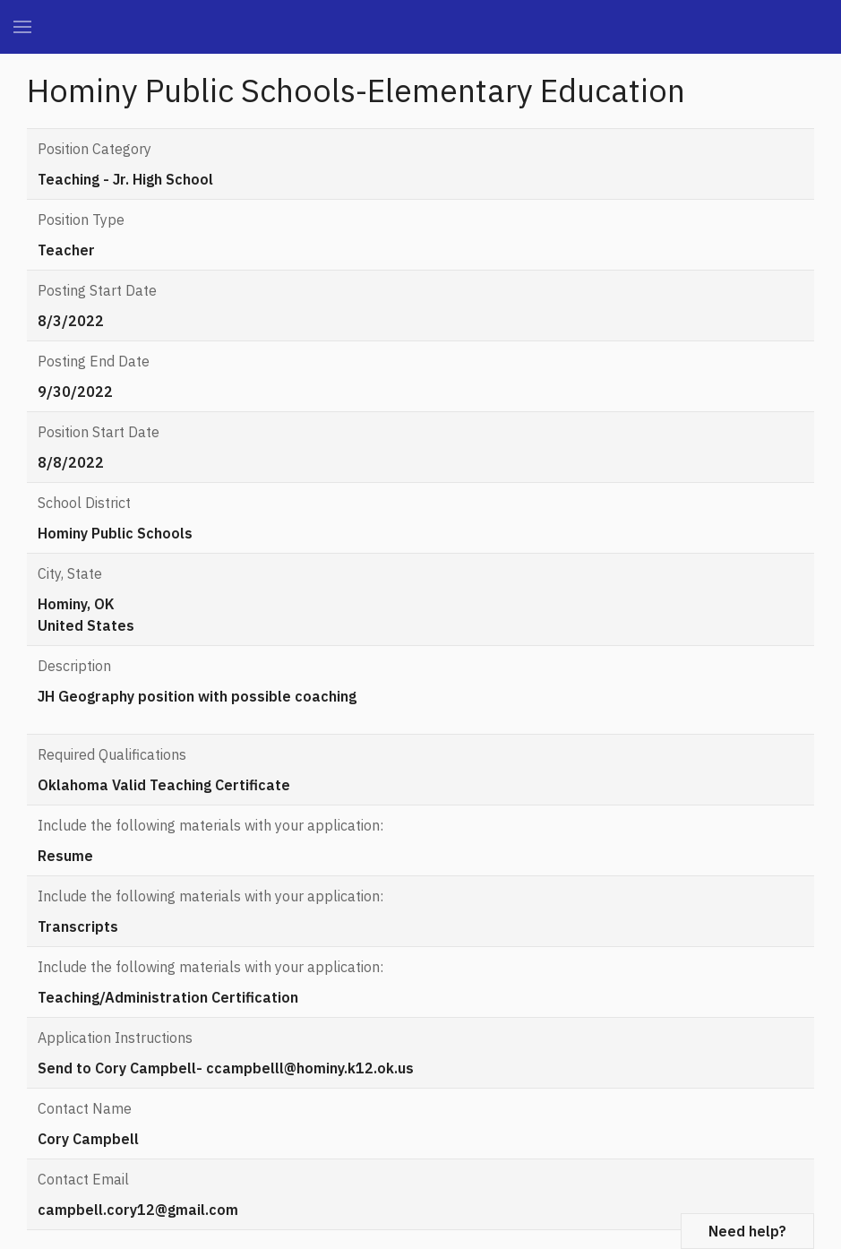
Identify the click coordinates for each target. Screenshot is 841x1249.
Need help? (747, 1231)
